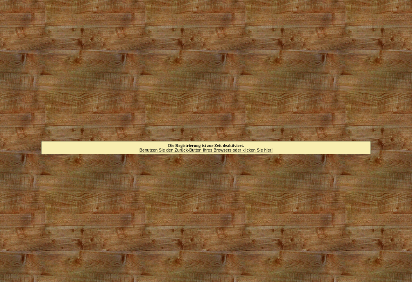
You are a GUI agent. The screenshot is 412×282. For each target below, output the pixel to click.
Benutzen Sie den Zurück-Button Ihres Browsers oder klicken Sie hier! (206, 150)
